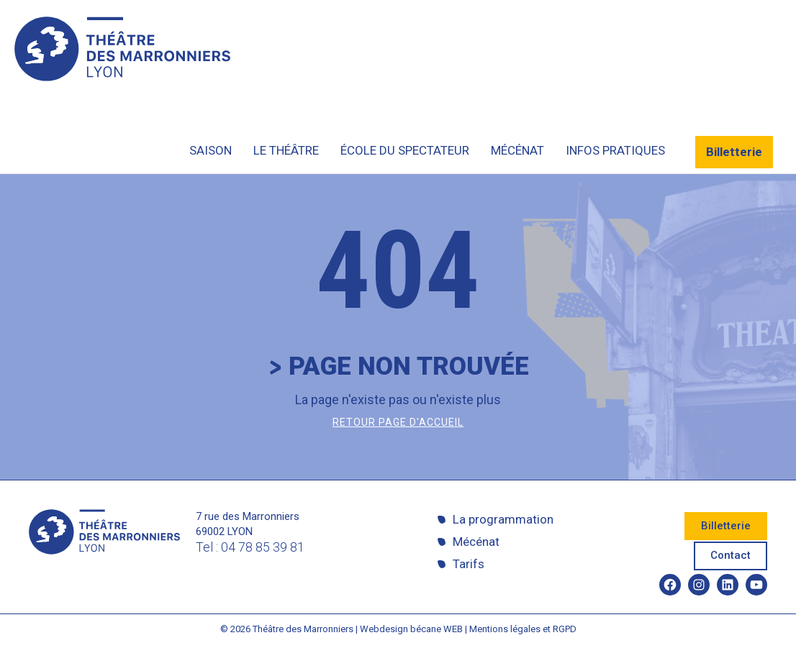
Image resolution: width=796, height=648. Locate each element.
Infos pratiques (615, 150)
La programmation (503, 519)
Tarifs (468, 564)
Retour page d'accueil (398, 422)
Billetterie (734, 152)
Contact (730, 555)
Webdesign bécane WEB (411, 629)
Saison (210, 150)
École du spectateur (404, 150)
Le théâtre (286, 150)
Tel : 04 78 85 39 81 (250, 547)
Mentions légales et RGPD (522, 629)
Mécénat (517, 150)
